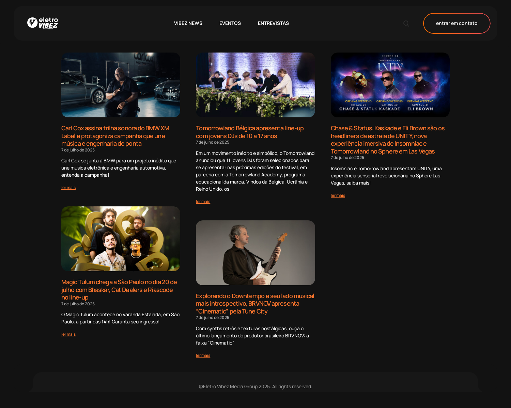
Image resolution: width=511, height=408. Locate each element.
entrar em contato (457, 23)
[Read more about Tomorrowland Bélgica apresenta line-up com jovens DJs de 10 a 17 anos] (203, 201)
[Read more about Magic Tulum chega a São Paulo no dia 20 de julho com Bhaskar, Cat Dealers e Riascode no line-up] (68, 334)
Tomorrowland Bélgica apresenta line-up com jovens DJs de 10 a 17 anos (250, 132)
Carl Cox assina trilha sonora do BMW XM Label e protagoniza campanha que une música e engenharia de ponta (115, 135)
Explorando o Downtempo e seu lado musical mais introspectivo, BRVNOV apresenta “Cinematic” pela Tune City (255, 303)
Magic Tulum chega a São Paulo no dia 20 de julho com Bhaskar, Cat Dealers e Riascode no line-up (119, 289)
